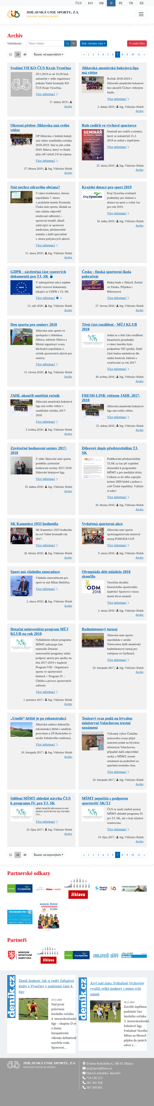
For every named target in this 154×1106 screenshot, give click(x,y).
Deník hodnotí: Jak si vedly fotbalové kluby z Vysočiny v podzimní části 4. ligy (46, 986)
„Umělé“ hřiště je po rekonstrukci (38, 718)
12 (10, 54)
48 (24, 54)
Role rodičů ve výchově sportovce (109, 125)
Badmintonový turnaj (100, 629)
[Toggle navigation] (141, 14)
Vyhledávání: (14, 43)
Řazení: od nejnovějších (47, 54)
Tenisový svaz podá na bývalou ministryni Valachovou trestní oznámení (107, 723)
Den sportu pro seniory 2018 (33, 324)
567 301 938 (94, 1082)
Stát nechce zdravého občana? (35, 187)
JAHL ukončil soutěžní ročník (35, 395)
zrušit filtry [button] (137, 43)
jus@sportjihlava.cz (99, 1068)
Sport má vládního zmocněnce (35, 572)
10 (132, 54)
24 (17, 54)
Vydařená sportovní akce (102, 524)
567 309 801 (94, 1087)
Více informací (47, 94)
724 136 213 (94, 1078)
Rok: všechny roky (92, 43)
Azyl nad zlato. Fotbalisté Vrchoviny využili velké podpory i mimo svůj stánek (117, 988)
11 (139, 54)
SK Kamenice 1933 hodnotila (34, 524)
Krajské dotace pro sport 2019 (107, 187)
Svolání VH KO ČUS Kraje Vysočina (40, 68)
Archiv (68, 106)
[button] (73, 43)
